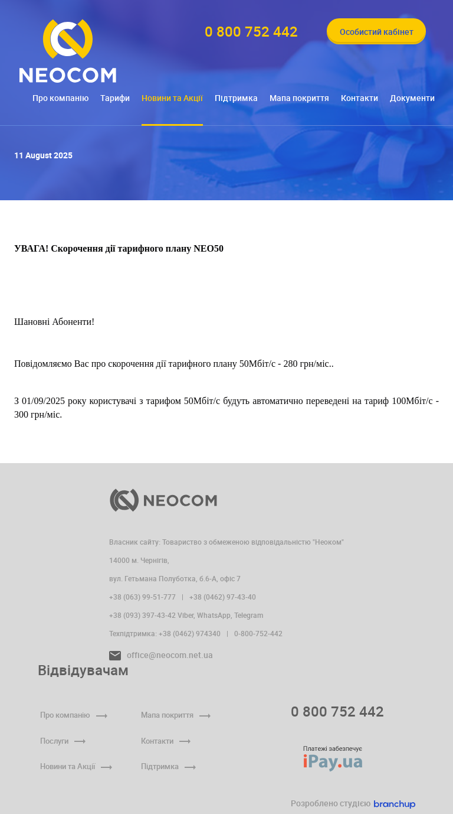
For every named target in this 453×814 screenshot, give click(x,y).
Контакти (359, 97)
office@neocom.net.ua (161, 654)
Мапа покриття (299, 97)
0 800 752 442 (337, 711)
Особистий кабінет (376, 31)
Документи (412, 97)
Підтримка (236, 97)
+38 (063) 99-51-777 (142, 596)
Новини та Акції (172, 97)
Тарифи (115, 97)
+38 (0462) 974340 (190, 633)
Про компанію (60, 97)
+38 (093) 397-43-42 (142, 615)
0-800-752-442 (258, 633)
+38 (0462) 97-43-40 (222, 596)
